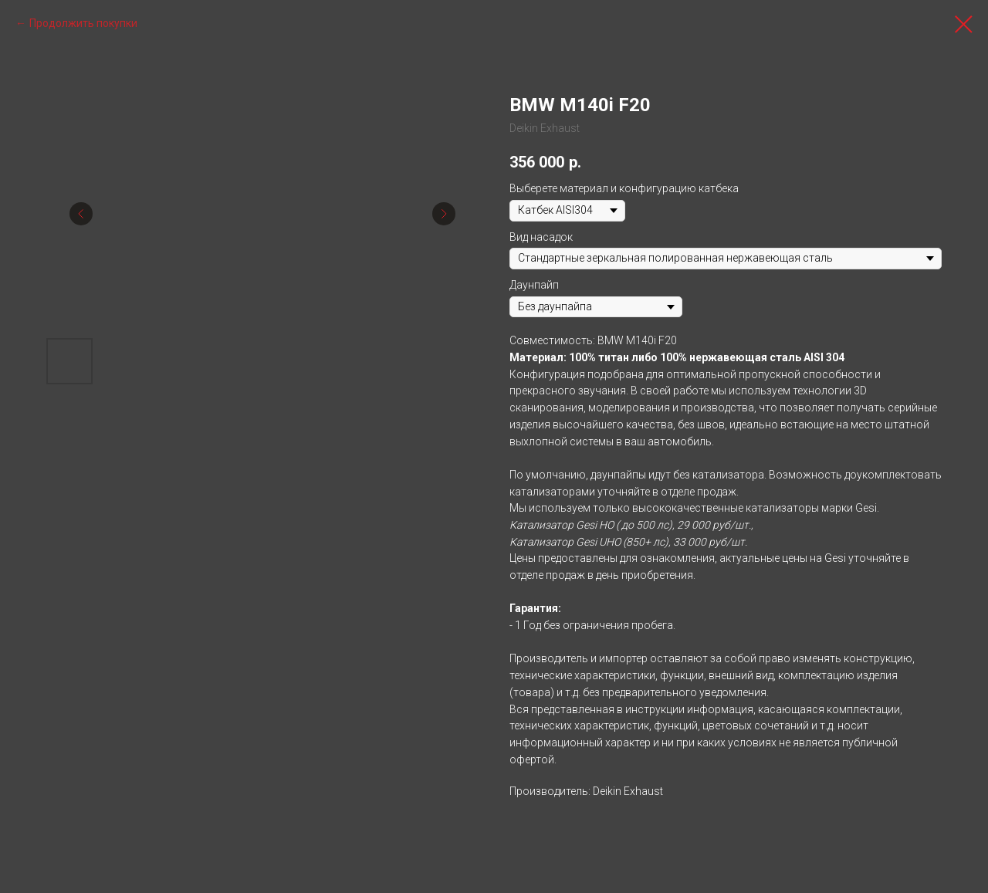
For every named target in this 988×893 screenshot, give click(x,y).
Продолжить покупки (83, 23)
